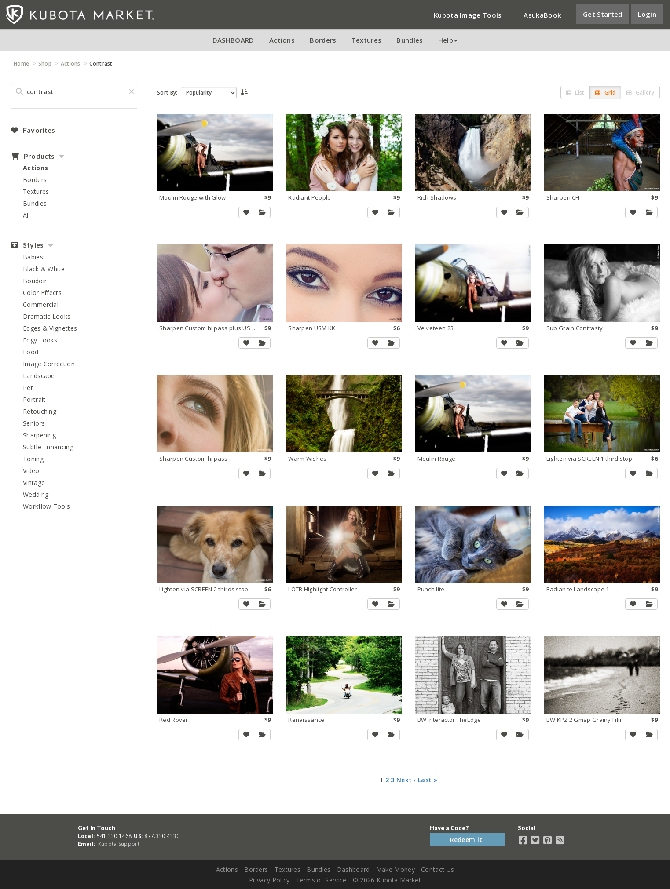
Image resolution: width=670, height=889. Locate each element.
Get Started (602, 14)
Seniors (34, 423)
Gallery (640, 92)
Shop (44, 63)
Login (647, 14)
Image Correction (49, 364)
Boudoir (35, 281)
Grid (605, 92)
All (26, 215)
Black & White (44, 269)
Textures (366, 40)
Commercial (41, 304)
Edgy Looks (40, 340)
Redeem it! (467, 839)
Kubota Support (118, 844)
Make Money (395, 869)
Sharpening (39, 435)
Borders (323, 40)
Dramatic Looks (46, 316)
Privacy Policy (269, 880)
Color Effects (42, 292)
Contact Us (437, 869)
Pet (28, 387)
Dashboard (353, 869)
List (575, 92)
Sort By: (167, 92)
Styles (27, 245)
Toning (33, 459)
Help (448, 40)
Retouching (39, 411)
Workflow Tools (46, 506)
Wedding (35, 494)
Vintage (34, 482)
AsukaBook (542, 15)
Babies (33, 257)
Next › (406, 780)
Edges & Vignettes (50, 328)
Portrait (34, 399)
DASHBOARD (233, 40)
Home (21, 63)
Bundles (409, 40)
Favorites (33, 130)
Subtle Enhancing (48, 447)
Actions (282, 40)
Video (31, 470)
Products (33, 156)
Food (30, 352)
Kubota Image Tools (468, 15)
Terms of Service (321, 880)
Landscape (39, 376)
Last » (427, 780)
